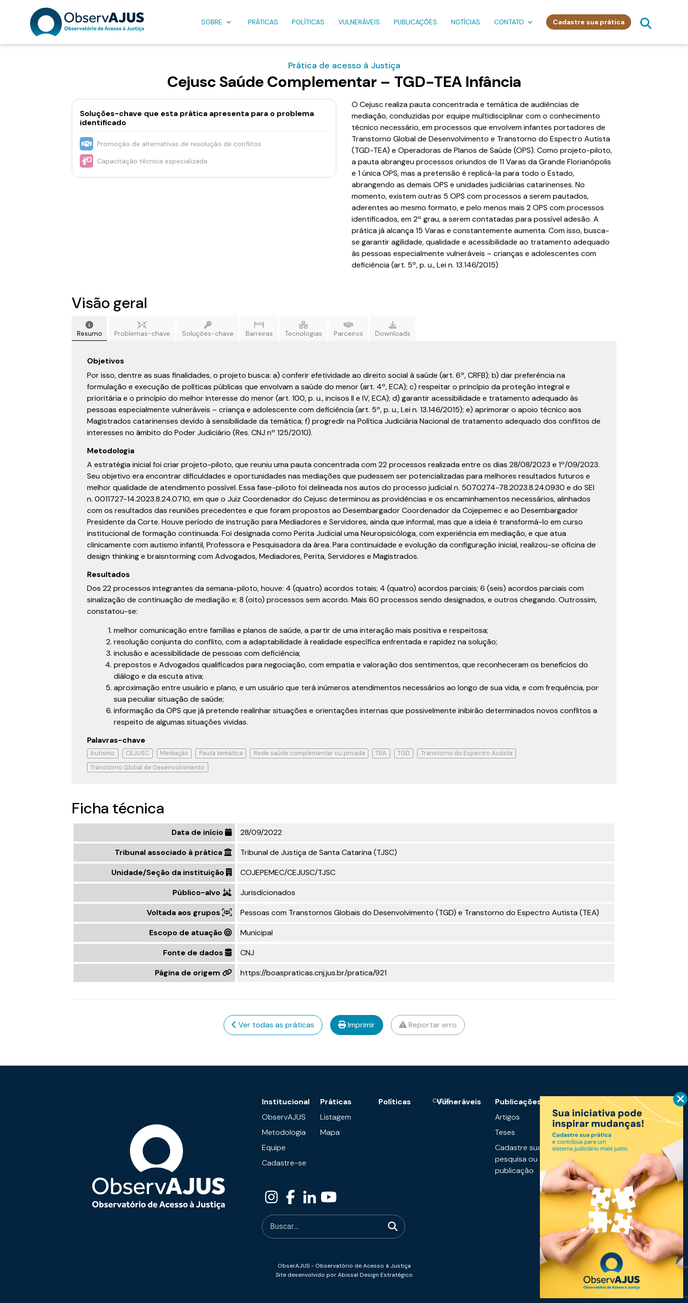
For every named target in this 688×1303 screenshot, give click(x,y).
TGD (404, 753)
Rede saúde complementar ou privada (309, 753)
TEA (381, 753)
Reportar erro (428, 1025)
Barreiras (259, 329)
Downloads (392, 329)
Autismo (102, 753)
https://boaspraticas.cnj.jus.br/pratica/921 (313, 973)
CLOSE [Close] (680, 1099)
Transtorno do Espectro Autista (467, 753)
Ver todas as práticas (273, 1025)
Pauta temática (221, 753)
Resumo (89, 329)
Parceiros (348, 329)
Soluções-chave (208, 329)
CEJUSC (137, 753)
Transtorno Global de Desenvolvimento (147, 767)
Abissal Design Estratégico (375, 1275)
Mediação (174, 753)
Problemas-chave (142, 329)
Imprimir (356, 1025)
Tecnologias (303, 329)
